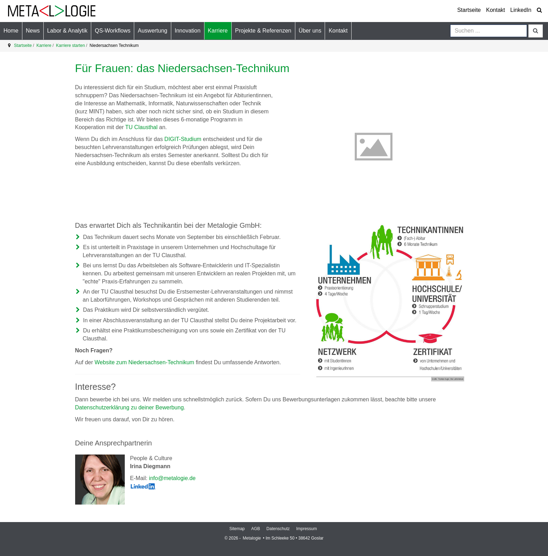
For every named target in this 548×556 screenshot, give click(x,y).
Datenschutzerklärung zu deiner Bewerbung (129, 407)
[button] (33, 31)
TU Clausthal (141, 127)
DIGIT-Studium (182, 139)
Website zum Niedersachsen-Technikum (144, 362)
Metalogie (252, 538)
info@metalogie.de (172, 478)
